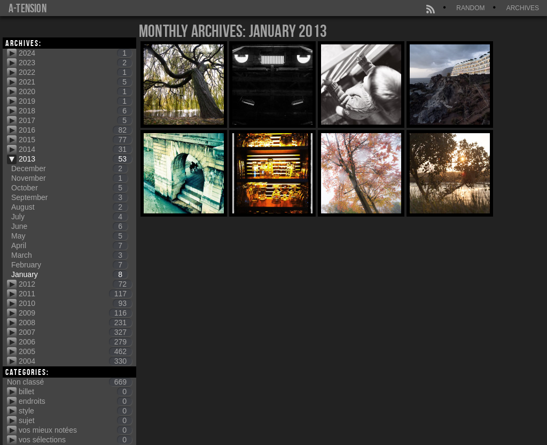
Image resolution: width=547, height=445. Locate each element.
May (69, 236)
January (69, 274)
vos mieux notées (75, 430)
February (69, 264)
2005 (75, 351)
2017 (75, 120)
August (69, 207)
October (69, 187)
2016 (75, 130)
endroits (75, 401)
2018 (75, 110)
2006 (75, 341)
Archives (522, 8)
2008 (75, 322)
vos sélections (75, 439)
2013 (75, 159)
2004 (75, 361)
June (69, 226)
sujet (75, 420)
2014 (75, 149)
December (69, 168)
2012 (75, 284)
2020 (75, 91)
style (75, 410)
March (69, 255)
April (69, 245)
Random (470, 8)
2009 (75, 313)
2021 (75, 82)
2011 (75, 293)
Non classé (69, 382)
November (69, 178)
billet (75, 391)
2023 (75, 62)
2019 (75, 101)
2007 (75, 332)
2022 (75, 72)
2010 (75, 303)
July (69, 216)
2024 (75, 53)
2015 (75, 139)
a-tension (27, 8)
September (69, 197)
